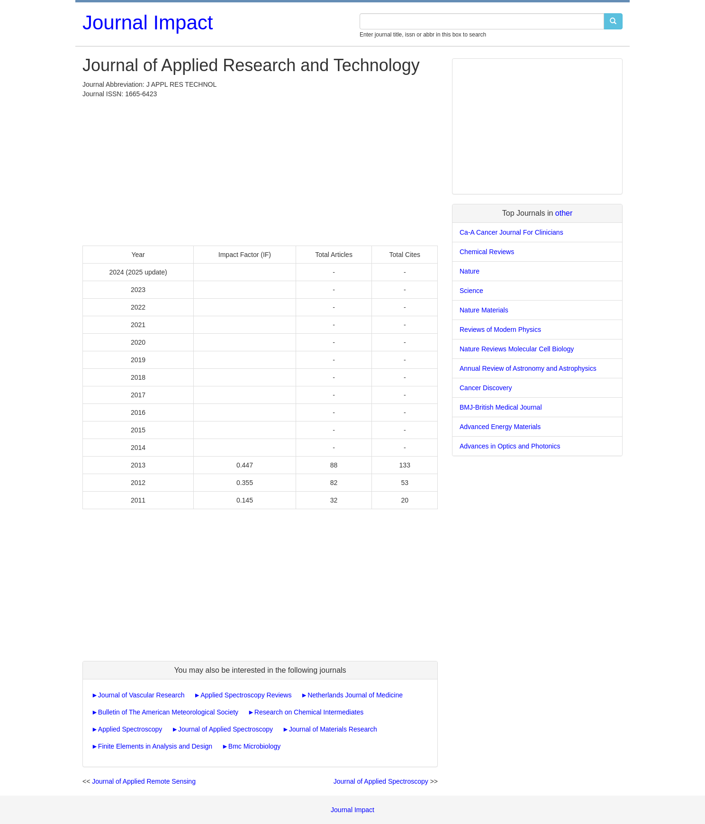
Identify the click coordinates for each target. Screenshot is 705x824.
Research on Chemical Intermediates (308, 712)
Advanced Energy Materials (500, 426)
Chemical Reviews (487, 252)
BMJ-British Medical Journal (501, 407)
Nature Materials (484, 310)
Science (471, 290)
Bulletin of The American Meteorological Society (168, 712)
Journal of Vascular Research (141, 695)
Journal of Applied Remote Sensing (144, 781)
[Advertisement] (260, 169)
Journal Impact (147, 22)
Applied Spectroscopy (130, 729)
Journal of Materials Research (333, 729)
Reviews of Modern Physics (500, 329)
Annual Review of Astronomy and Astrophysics (528, 368)
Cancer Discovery (486, 388)
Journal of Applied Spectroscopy (225, 729)
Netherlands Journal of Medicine (355, 695)
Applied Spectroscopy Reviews (245, 695)
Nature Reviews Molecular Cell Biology (517, 349)
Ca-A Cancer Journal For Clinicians (511, 232)
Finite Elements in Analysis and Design (155, 746)
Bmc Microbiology (254, 746)
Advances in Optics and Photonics (510, 446)
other (563, 213)
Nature (469, 271)
